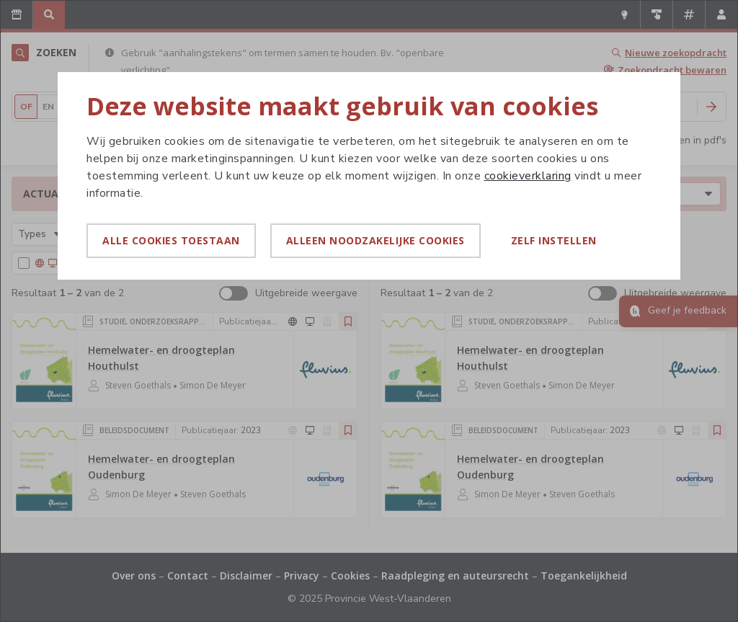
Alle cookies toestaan (171, 240)
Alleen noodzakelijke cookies (375, 240)
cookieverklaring (528, 176)
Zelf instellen (554, 240)
